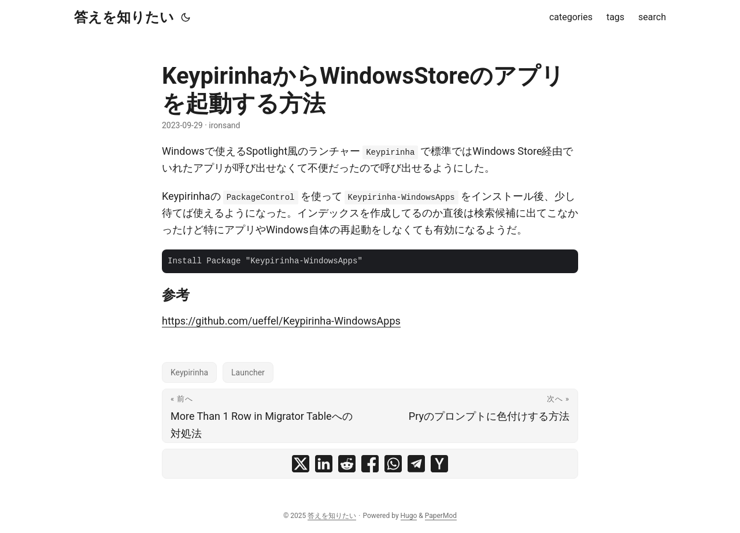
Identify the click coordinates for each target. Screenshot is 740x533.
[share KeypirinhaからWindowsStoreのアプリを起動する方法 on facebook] (370, 463)
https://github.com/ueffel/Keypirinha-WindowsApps (281, 321)
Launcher (248, 372)
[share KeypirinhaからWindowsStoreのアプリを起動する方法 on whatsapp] (393, 463)
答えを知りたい (124, 17)
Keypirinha (189, 372)
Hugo (409, 516)
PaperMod (441, 516)
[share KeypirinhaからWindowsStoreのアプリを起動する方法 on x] (300, 463)
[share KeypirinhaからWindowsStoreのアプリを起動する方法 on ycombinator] (439, 463)
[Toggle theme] (186, 17)
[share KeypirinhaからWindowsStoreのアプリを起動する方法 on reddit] (347, 463)
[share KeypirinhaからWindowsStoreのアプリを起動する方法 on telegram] (416, 463)
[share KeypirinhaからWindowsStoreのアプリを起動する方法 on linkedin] (323, 463)
